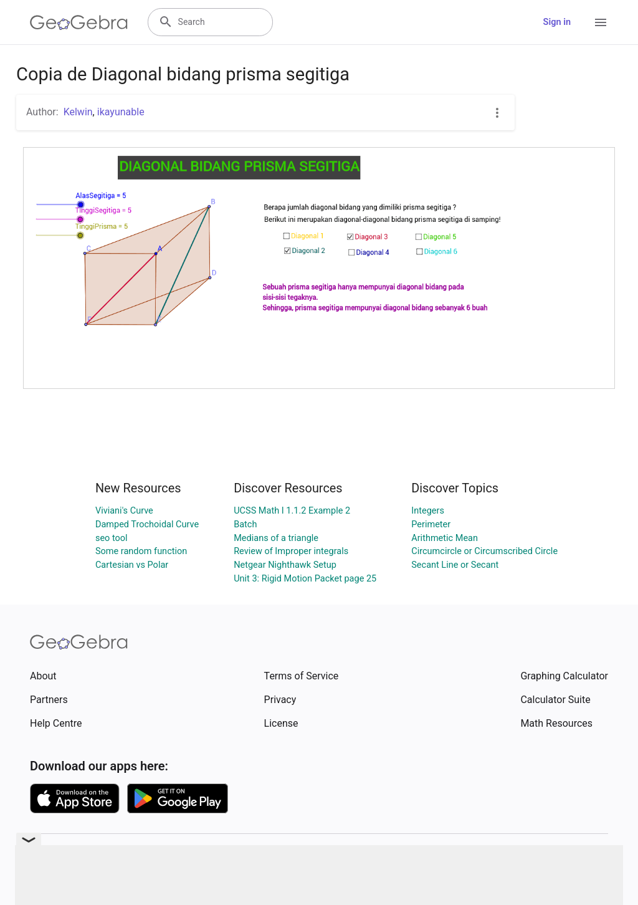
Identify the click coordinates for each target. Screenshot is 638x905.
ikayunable (121, 112)
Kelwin (78, 112)
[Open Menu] (600, 22)
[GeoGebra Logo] (79, 22)
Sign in (557, 22)
